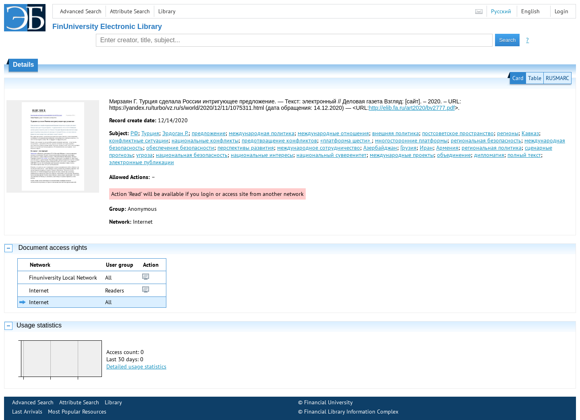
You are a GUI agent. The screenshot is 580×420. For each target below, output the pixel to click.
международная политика (261, 133)
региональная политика (492, 147)
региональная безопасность (486, 140)
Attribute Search (130, 11)
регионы (507, 133)
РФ (134, 133)
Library (167, 11)
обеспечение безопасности (180, 147)
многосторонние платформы (411, 140)
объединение (454, 155)
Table (534, 78)
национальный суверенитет (331, 155)
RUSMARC (557, 78)
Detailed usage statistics (136, 366)
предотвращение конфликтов (279, 140)
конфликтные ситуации (138, 140)
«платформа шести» (346, 140)
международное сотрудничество (318, 147)
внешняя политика (395, 133)
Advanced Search (81, 11)
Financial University (328, 402)
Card (518, 78)
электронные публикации (141, 162)
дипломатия (489, 155)
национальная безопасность (192, 155)
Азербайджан (380, 147)
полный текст (524, 155)
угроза (144, 155)
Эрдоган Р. (175, 133)
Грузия (408, 147)
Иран (426, 147)
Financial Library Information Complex (351, 411)
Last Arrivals (27, 411)
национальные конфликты (205, 140)
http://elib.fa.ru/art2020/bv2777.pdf (412, 108)
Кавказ (530, 133)
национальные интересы (262, 155)
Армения (447, 147)
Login (561, 11)
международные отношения (333, 133)
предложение (209, 133)
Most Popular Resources (77, 411)
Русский (501, 11)
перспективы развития (246, 147)
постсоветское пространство (458, 133)
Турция (150, 133)
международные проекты (402, 155)
